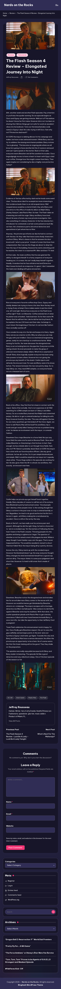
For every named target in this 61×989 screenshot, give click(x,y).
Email (9, 814)
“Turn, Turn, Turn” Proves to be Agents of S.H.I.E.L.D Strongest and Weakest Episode (28, 960)
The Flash (43, 698)
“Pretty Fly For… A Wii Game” (18, 946)
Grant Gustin (20, 698)
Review (11, 55)
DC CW (10, 698)
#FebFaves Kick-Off (14, 969)
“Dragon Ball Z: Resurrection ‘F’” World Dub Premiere (28, 939)
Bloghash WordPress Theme (30, 985)
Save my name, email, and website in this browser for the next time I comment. (28, 839)
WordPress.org (13, 900)
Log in (10, 886)
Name (9, 802)
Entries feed (13, 890)
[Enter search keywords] (30, 911)
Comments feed (14, 895)
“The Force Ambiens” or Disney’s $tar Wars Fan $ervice (29, 953)
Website (9, 826)
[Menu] (56, 5)
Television (22, 55)
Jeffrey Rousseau (19, 707)
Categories (10, 862)
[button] (14, 721)
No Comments (32, 77)
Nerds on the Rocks (18, 5)
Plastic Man (32, 698)
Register (11, 881)
